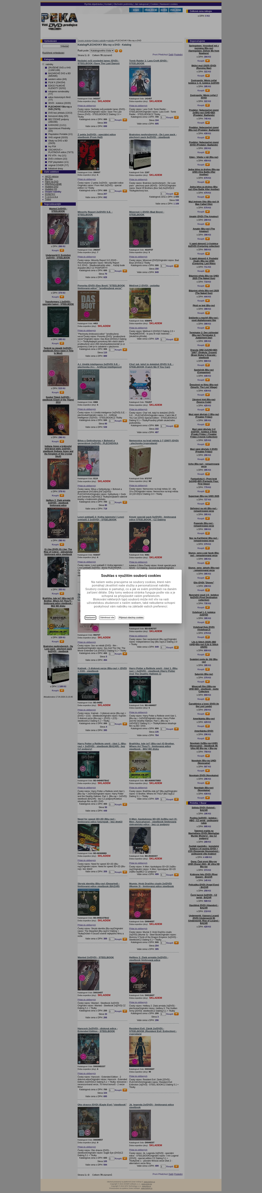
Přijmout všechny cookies (131, 617)
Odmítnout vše (107, 617)
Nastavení (90, 617)
